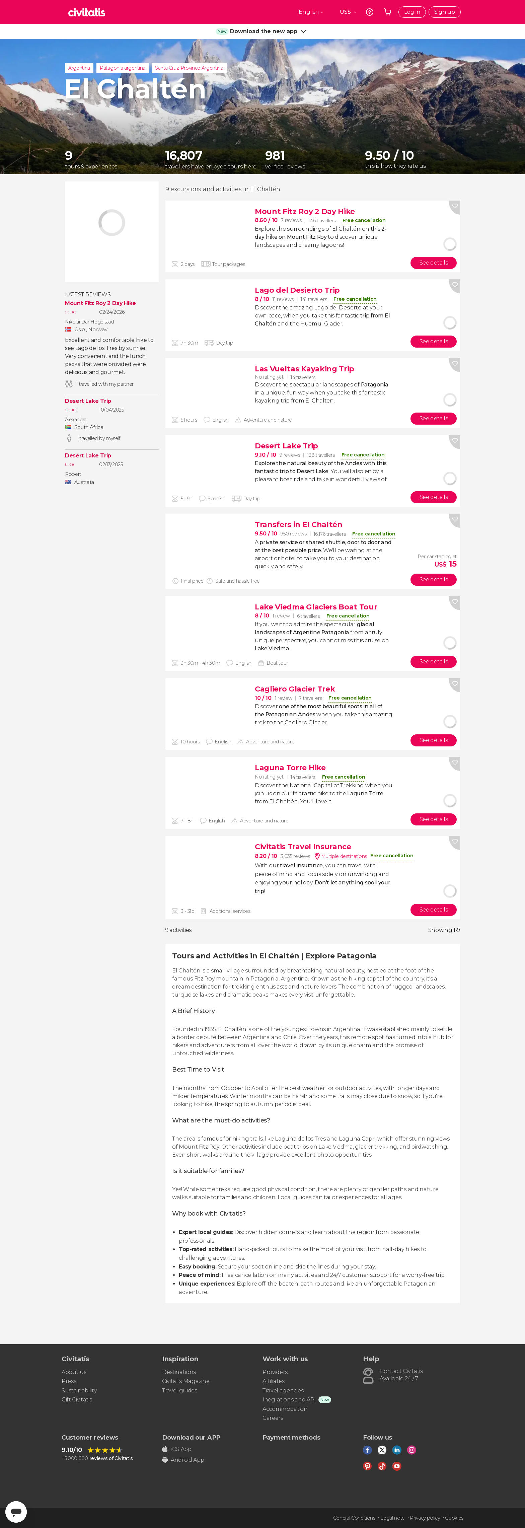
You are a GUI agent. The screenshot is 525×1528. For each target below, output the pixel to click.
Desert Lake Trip (88, 401)
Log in (412, 12)
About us (74, 1372)
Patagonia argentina (122, 68)
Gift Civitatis (77, 1399)
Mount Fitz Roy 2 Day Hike (100, 303)
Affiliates (273, 1381)
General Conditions (354, 1518)
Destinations (179, 1372)
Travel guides (179, 1390)
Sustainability (79, 1390)
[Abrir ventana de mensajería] (16, 1512)
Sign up (444, 12)
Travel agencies (282, 1390)
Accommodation (285, 1409)
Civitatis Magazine (185, 1381)
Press (69, 1381)
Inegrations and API (289, 1399)
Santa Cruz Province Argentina (189, 68)
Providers (275, 1372)
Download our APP (191, 1437)
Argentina (79, 68)
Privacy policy (425, 1518)
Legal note (392, 1518)
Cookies (454, 1518)
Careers (272, 1418)
